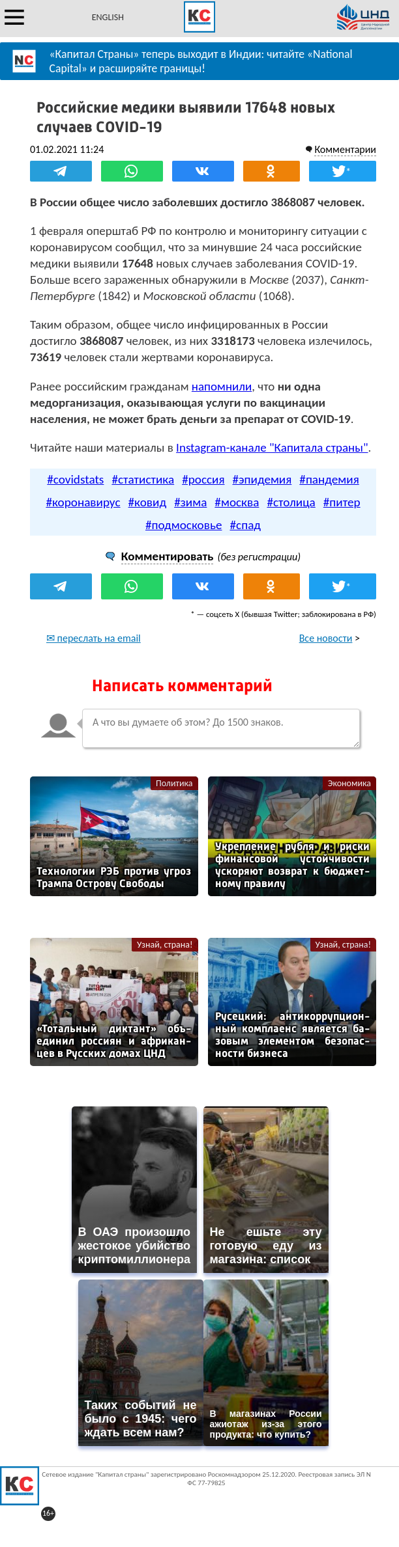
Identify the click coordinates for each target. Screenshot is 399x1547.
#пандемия (329, 479)
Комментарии (345, 149)
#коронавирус (83, 502)
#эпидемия (262, 479)
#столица (291, 502)
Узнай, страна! (164, 944)
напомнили (222, 386)
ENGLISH (108, 17)
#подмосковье (183, 524)
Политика (174, 783)
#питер (342, 502)
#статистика (142, 479)
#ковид (147, 502)
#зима (190, 502)
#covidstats (75, 479)
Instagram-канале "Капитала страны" (272, 447)
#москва (236, 502)
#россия (203, 479)
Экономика (349, 783)
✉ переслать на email (93, 638)
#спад (245, 524)
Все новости (326, 638)
